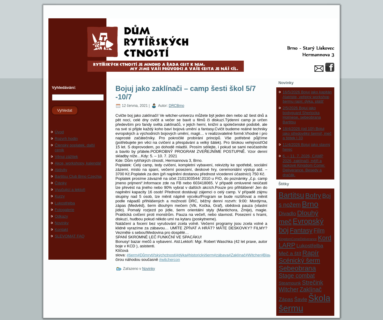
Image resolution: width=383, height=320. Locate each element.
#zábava (221, 255)
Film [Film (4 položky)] (319, 230)
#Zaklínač (236, 255)
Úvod (59, 132)
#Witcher (253, 255)
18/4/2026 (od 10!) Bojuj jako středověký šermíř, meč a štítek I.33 (307, 133)
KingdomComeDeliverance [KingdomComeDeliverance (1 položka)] (298, 239)
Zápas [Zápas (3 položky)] (286, 299)
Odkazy (61, 216)
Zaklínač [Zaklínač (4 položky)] (311, 289)
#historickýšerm (200, 255)
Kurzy (60, 196)
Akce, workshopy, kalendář (78, 163)
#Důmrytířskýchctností (157, 255)
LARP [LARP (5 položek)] (287, 245)
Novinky (62, 223)
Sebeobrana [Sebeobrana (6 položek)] (297, 268)
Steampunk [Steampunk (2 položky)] (290, 283)
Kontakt (61, 229)
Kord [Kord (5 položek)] (324, 237)
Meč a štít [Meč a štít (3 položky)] (290, 253)
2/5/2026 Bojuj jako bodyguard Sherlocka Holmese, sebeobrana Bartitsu (302, 115)
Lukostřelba (65, 203)
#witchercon (169, 259)
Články (61, 183)
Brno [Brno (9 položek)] (310, 204)
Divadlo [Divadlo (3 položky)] (287, 213)
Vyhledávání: (63, 87)
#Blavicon (269, 255)
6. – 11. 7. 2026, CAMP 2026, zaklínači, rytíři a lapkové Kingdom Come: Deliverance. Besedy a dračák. (304, 165)
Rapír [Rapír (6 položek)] (310, 253)
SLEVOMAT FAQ (69, 236)
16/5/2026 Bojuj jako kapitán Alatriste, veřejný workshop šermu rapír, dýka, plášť (307, 97)
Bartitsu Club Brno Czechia (78, 176)
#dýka (181, 255)
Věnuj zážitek (66, 156)
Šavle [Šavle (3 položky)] (300, 299)
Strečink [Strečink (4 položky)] (312, 282)
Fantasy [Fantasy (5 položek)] (301, 230)
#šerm (132, 255)
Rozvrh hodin (66, 138)
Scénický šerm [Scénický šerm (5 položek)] (299, 260)
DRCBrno (176, 106)
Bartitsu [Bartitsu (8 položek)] (291, 195)
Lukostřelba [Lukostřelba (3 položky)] (309, 246)
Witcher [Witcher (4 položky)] (289, 289)
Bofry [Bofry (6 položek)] (313, 195)
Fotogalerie (64, 209)
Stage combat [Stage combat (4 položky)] (297, 275)
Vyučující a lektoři (70, 189)
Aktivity (61, 170)
